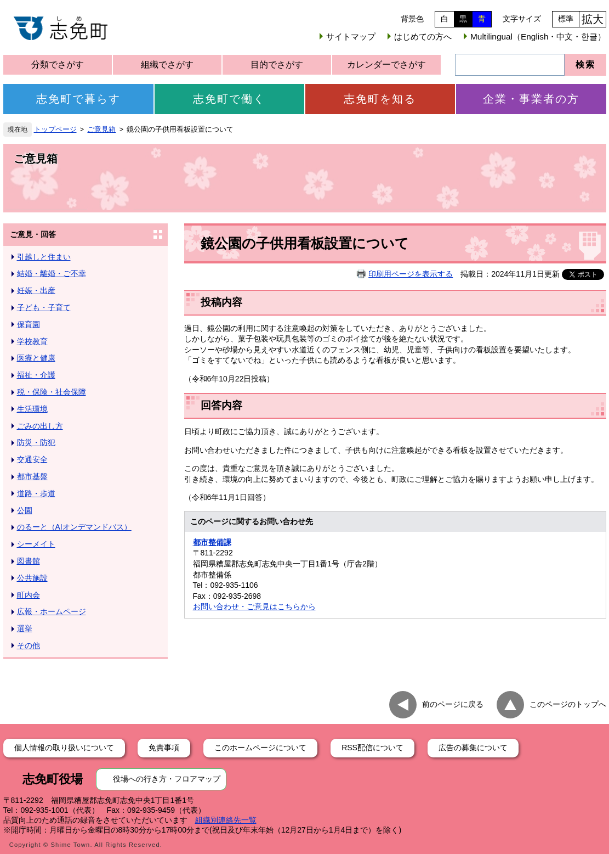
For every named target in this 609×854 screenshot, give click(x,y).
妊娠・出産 (36, 290)
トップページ (55, 129)
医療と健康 (36, 357)
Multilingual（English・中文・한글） (538, 36)
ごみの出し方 (40, 426)
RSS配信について (372, 747)
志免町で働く (229, 99)
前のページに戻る (452, 703)
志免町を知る (380, 99)
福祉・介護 (36, 374)
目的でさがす (277, 64)
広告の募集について (473, 747)
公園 (24, 510)
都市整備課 (212, 542)
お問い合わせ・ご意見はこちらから (254, 606)
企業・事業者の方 (531, 99)
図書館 (28, 561)
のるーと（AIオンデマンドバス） (74, 526)
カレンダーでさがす (386, 64)
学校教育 (32, 341)
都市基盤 (32, 476)
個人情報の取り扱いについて (64, 747)
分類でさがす (57, 64)
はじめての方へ (423, 36)
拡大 (593, 19)
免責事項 (164, 747)
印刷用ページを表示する (410, 273)
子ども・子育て (44, 307)
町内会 (28, 595)
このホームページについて (260, 747)
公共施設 (32, 578)
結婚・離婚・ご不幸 (51, 273)
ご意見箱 (101, 129)
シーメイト (36, 544)
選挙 (24, 628)
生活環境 (32, 408)
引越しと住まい (44, 256)
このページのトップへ (568, 703)
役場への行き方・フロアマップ (166, 778)
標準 (565, 18)
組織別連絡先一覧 (226, 820)
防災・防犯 (36, 442)
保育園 (28, 324)
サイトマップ (350, 36)
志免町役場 (52, 779)
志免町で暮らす (78, 99)
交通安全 (32, 459)
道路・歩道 (36, 493)
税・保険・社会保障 (51, 391)
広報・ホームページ (51, 611)
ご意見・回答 (33, 234)
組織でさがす (167, 64)
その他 (28, 645)
